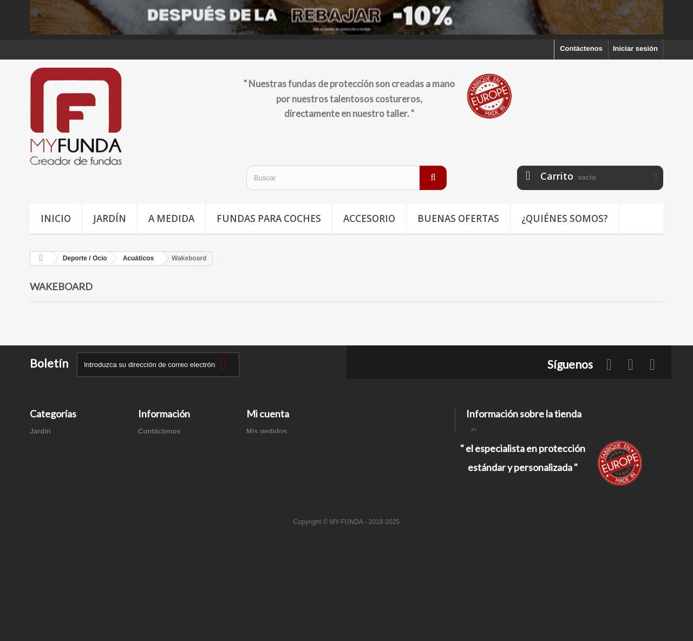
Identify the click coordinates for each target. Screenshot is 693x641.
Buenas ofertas (458, 218)
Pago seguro (159, 497)
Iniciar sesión (635, 48)
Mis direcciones (272, 459)
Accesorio (369, 218)
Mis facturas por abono (285, 445)
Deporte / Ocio (54, 459)
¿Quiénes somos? (564, 218)
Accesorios (49, 487)
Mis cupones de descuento (291, 487)
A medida (171, 218)
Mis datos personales (282, 473)
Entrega (151, 445)
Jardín (109, 218)
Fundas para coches (269, 218)
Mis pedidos (266, 431)
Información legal (167, 459)
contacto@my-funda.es (543, 471)
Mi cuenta (267, 414)
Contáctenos (581, 48)
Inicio (56, 218)
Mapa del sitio (161, 511)
